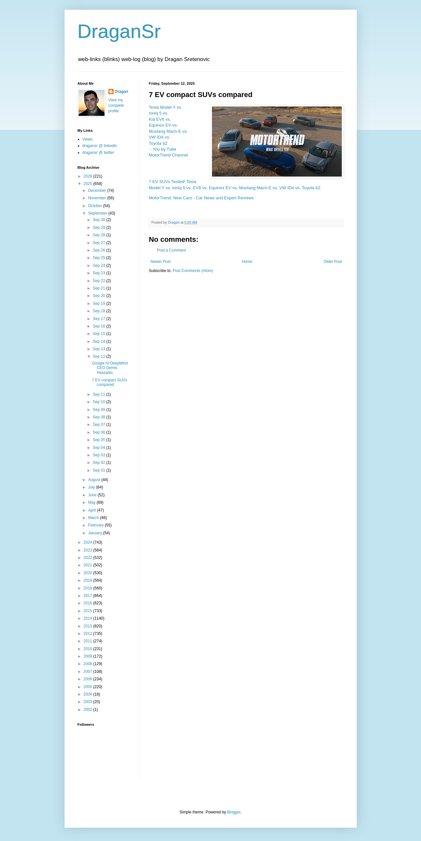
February (96, 525)
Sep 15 (99, 333)
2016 (88, 603)
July (92, 487)
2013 (88, 626)
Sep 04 (99, 447)
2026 (88, 176)
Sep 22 (99, 280)
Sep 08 (99, 417)
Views (87, 139)
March (94, 517)
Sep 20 (99, 295)
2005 (88, 687)
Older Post (333, 261)
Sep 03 (99, 455)
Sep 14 (99, 341)
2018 (88, 588)
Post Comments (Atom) (193, 270)
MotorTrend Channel (168, 155)
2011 (88, 641)
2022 (88, 557)
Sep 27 (99, 243)
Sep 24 (99, 265)
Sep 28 (99, 235)
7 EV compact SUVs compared (109, 382)
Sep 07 (99, 424)
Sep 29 (99, 227)
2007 (88, 671)
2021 (88, 565)
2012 (88, 633)
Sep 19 (99, 303)
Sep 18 (99, 311)
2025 (88, 183)
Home (247, 261)
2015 (88, 611)
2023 (88, 550)
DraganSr (119, 31)
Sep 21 (99, 288)
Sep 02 (99, 462)
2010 (88, 649)
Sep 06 (99, 432)
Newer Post (161, 261)
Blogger (234, 812)
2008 (88, 664)
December (97, 190)
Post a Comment (171, 250)
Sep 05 (99, 440)
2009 (88, 656)
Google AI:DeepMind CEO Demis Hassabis (110, 368)
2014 (88, 618)
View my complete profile (116, 105)
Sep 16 (99, 326)
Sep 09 (99, 409)
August (94, 479)
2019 (88, 580)
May (92, 502)
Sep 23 (99, 273)
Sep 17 (99, 318)
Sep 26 (99, 250)
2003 (88, 701)
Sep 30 (99, 219)
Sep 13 (99, 349)
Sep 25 (99, 257)
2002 (88, 709)
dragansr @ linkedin (99, 145)
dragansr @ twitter (98, 152)
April (92, 510)
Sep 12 (99, 356)
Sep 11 (99, 394)
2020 (88, 573)
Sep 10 (99, 402)
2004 (88, 694)
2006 (88, 679)
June (92, 495)
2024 (88, 542)
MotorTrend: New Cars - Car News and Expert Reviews (201, 197)
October (95, 206)
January (95, 533)
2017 (88, 595)
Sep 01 (99, 470)
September (98, 213)
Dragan (121, 91)
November (97, 198)
